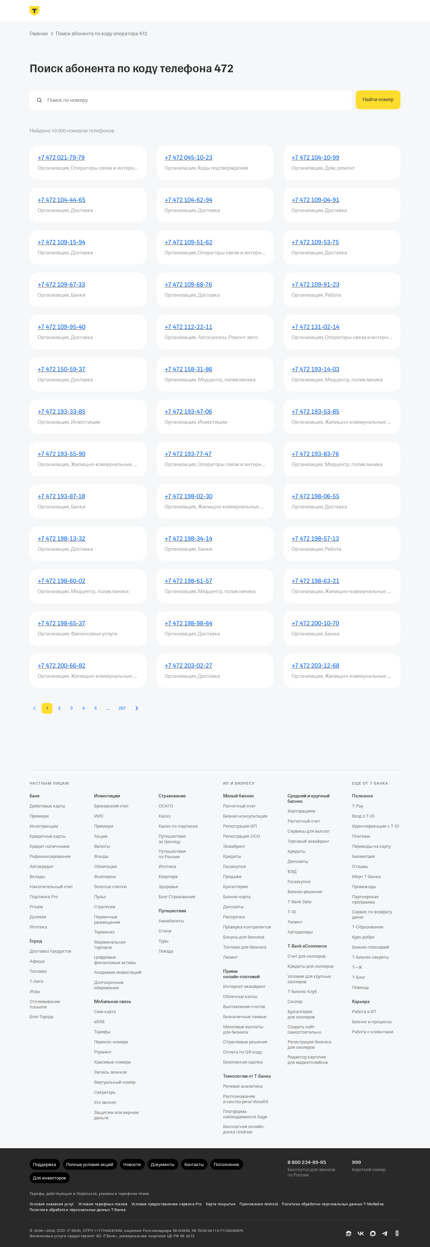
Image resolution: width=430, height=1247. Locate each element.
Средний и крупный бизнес (309, 798)
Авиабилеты (171, 920)
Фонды (101, 856)
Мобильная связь (112, 1001)
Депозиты (233, 906)
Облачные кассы (240, 996)
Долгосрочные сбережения (109, 985)
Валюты (102, 846)
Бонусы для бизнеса (243, 937)
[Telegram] (385, 1233)
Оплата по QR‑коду (242, 1051)
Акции (101, 836)
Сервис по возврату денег (372, 914)
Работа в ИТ (364, 1011)
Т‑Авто (36, 981)
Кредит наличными (50, 846)
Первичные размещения (107, 919)
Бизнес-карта (237, 896)
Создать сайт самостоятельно (304, 1029)
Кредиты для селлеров (311, 966)
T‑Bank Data (299, 901)
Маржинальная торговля (110, 945)
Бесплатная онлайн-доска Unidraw (244, 1129)
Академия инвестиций (117, 972)
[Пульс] (348, 1233)
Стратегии (104, 906)
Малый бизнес (238, 795)
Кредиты (232, 856)
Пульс (100, 896)
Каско (165, 816)
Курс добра (363, 937)
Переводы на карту (371, 846)
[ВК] (360, 1233)
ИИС (99, 816)
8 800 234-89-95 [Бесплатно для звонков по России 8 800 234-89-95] (307, 1162)
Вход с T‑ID (363, 816)
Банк (35, 795)
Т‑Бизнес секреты (370, 957)
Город (36, 941)
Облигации (105, 866)
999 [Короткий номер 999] (356, 1162)
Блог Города (41, 1016)
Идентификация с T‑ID (375, 826)
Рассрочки (234, 916)
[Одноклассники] (397, 1233)
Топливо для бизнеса (244, 947)
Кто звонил (105, 1102)
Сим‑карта (105, 1011)
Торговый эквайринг (308, 841)
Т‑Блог (358, 977)
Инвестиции (107, 795)
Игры (35, 991)
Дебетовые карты (47, 805)
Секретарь (105, 1092)
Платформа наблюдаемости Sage (245, 1114)
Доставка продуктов (50, 951)
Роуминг (103, 1051)
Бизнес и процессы (372, 1021)
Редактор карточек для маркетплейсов (308, 1059)
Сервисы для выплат (309, 831)
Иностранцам (44, 826)
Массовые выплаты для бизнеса (243, 1029)
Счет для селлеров (307, 956)
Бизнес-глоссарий (370, 947)
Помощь (360, 987)
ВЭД (292, 871)
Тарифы (102, 1031)
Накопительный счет (51, 886)
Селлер (295, 1001)
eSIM (99, 1021)
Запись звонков (110, 1072)
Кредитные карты (48, 836)
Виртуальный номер (114, 1082)
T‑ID (292, 911)
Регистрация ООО (241, 836)
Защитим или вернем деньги (116, 1115)
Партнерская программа (365, 899)
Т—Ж (357, 967)
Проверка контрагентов (247, 926)
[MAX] (373, 1233)
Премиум (39, 816)
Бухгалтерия (235, 886)
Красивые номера (112, 1062)
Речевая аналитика (243, 1086)
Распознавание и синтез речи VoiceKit (245, 1099)
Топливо (38, 971)
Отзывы (360, 866)
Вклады (37, 876)
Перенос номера (111, 1041)
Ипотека (38, 926)
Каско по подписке (178, 826)
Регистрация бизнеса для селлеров (310, 1044)
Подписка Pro (44, 896)
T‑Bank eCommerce (307, 946)
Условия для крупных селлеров (309, 979)
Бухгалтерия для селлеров (301, 1014)
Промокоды (364, 886)
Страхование (172, 795)
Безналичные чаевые (244, 1016)
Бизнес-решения (305, 891)
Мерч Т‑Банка (366, 876)
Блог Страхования (177, 896)
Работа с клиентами (372, 1031)
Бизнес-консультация (245, 816)
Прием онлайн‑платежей (241, 974)
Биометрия (363, 856)
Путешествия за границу (172, 839)
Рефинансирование (50, 856)
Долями (38, 916)
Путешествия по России (172, 854)
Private (36, 906)
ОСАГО (166, 805)
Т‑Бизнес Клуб (302, 991)
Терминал (104, 931)
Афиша (37, 961)
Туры (163, 941)
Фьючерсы (105, 876)
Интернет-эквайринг (244, 986)
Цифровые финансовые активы (115, 960)
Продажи (232, 876)
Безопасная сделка (243, 1062)
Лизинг (230, 957)
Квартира (168, 876)
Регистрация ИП (240, 826)
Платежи (361, 836)
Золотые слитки (110, 886)
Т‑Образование (367, 926)
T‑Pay (357, 805)
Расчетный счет (239, 805)
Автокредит (42, 866)
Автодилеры (300, 931)
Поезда (166, 951)
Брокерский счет (111, 805)
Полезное (362, 795)
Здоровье (168, 886)
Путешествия (172, 910)
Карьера (361, 1001)
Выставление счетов (244, 1006)
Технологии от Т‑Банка (247, 1076)
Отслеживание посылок (45, 1004)
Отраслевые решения (245, 1041)
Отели (165, 930)
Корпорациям (301, 811)
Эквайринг (234, 846)
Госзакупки (234, 866)
